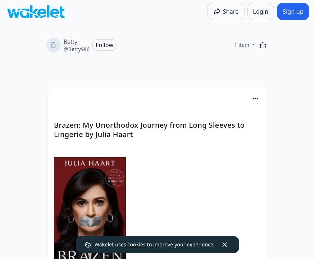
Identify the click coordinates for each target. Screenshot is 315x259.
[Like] (263, 45)
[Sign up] (293, 11)
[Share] (226, 11)
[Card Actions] (255, 98)
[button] (255, 99)
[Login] (260, 11)
